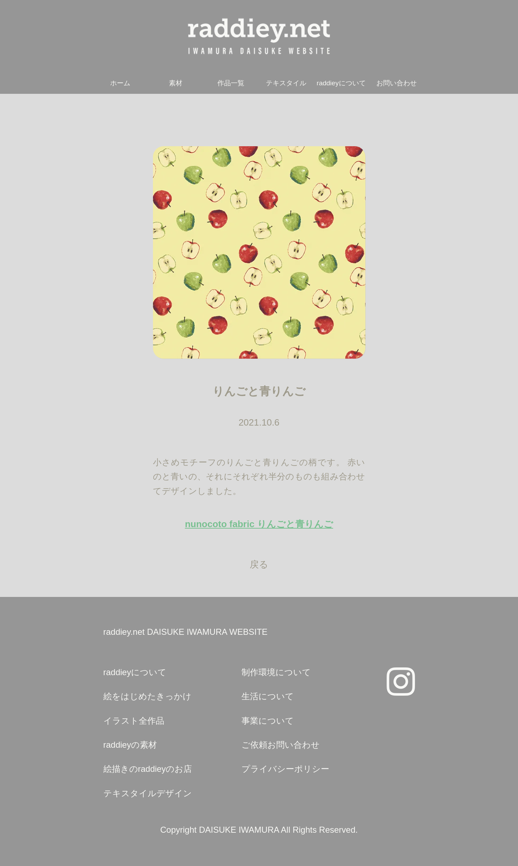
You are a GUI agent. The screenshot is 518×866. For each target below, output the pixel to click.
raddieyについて (341, 83)
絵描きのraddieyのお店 (147, 769)
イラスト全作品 (133, 720)
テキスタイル (286, 83)
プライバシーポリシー (285, 769)
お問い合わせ (396, 83)
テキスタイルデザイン (147, 793)
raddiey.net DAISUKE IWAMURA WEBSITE (185, 632)
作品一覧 (230, 83)
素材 (175, 83)
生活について (267, 696)
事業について (267, 720)
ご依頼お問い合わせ (280, 745)
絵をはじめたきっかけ (147, 696)
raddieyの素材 (130, 745)
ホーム (120, 83)
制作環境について (276, 672)
